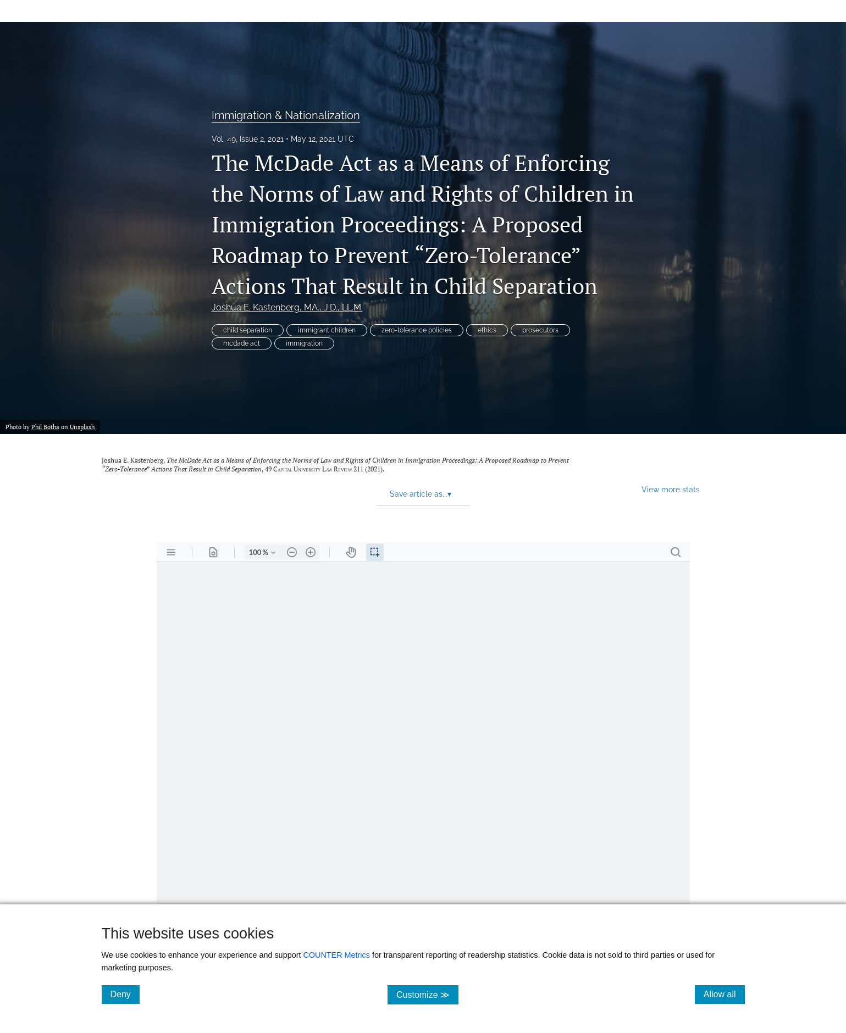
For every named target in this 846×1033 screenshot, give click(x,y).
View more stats (671, 489)
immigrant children (327, 330)
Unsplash (82, 427)
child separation (247, 330)
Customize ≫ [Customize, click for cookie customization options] (427, 994)
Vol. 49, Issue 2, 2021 (248, 139)
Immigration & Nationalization (286, 115)
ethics (487, 330)
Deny (125, 994)
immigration (304, 343)
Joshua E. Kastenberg (287, 307)
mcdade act (241, 343)
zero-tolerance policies (416, 330)
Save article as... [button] (420, 494)
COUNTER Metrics (336, 955)
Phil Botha (45, 427)
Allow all (724, 994)
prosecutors (540, 330)
